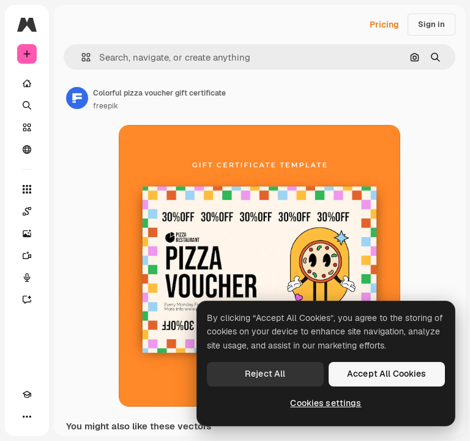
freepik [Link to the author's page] (105, 106)
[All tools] (27, 189)
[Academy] (27, 394)
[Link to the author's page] (77, 98)
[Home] (27, 83)
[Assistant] (27, 299)
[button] (81, 57)
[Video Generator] (27, 255)
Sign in (431, 24)
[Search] (27, 105)
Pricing (384, 24)
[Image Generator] (27, 233)
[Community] (27, 149)
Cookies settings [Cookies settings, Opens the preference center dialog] (325, 403)
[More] (27, 416)
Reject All (265, 373)
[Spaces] (27, 211)
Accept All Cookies (387, 373)
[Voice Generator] (27, 277)
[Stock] (27, 127)
